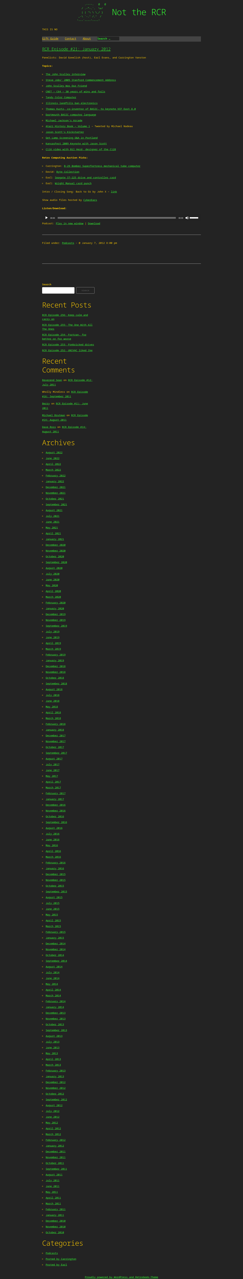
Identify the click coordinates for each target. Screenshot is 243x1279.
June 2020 (52, 579)
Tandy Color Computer (61, 97)
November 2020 (56, 550)
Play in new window (69, 223)
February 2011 (56, 1209)
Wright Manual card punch (73, 183)
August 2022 (54, 452)
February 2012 (56, 1140)
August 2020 (54, 568)
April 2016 (53, 851)
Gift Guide (50, 38)
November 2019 (56, 620)
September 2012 (56, 1099)
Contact (70, 38)
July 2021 (52, 516)
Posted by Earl (56, 1264)
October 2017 (55, 747)
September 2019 (56, 625)
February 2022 (56, 475)
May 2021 (52, 527)
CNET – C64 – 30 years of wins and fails (75, 91)
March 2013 (53, 1064)
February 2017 (56, 793)
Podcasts (68, 243)
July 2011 (52, 1180)
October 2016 (55, 816)
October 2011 (55, 1163)
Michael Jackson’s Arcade (64, 120)
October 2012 (55, 1093)
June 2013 (52, 1047)
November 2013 (56, 1018)
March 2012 (53, 1134)
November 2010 (56, 1226)
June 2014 (52, 978)
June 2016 (52, 839)
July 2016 (52, 833)
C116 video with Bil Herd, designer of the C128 (81, 149)
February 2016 (56, 862)
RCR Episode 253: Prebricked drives (68, 344)
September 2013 (56, 1030)
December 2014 (56, 943)
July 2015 (52, 903)
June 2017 (52, 770)
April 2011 (53, 1197)
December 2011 (56, 1151)
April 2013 (53, 1059)
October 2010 (55, 1232)
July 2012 (52, 1111)
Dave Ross (49, 427)
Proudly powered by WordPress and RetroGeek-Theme (121, 1277)
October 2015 (55, 885)
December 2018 (56, 666)
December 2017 (56, 735)
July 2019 (52, 631)
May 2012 (52, 1122)
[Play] (46, 218)
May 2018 (52, 706)
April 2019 (53, 643)
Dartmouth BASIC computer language (71, 114)
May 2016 (52, 845)
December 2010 (56, 1220)
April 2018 (53, 712)
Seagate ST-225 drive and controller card (85, 177)
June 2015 (52, 908)
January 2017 (55, 799)
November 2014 (56, 949)
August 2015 (54, 897)
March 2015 (53, 926)
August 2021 (54, 510)
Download (94, 223)
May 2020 (52, 585)
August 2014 (54, 966)
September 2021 (56, 504)
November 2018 (56, 672)
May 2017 (52, 776)
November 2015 (56, 880)
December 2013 (56, 1012)
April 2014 (53, 989)
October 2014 (55, 955)
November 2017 (56, 741)
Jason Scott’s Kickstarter (65, 132)
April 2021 (53, 533)
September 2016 (56, 822)
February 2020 (56, 602)
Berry (46, 403)
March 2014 (53, 995)
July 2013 (52, 1041)
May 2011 (52, 1192)
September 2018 (56, 683)
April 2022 (53, 464)
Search (46, 284)
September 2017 (56, 752)
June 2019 (52, 637)
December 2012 (56, 1082)
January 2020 (55, 608)
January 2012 (55, 1145)
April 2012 (53, 1128)
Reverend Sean (52, 380)
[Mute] (187, 218)
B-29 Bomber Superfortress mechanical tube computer (102, 166)
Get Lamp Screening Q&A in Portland (72, 137)
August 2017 (54, 758)
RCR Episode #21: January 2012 (76, 49)
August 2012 (54, 1105)
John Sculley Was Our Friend (66, 85)
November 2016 (56, 810)
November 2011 (56, 1157)
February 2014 (56, 1001)
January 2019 (55, 660)
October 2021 (55, 498)
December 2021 (56, 487)
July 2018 (52, 695)
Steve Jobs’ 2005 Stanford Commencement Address (81, 80)
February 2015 (56, 932)
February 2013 (56, 1070)
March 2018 (53, 718)
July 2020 (52, 573)
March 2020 (53, 596)
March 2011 (53, 1203)
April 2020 (53, 591)
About (87, 38)
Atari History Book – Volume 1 (68, 126)
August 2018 (54, 689)
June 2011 (52, 1186)
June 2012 (52, 1116)
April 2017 (53, 781)
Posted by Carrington (61, 1258)
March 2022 (53, 469)
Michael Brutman (53, 415)
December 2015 (56, 874)
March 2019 (53, 648)
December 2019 (56, 614)
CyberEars (90, 200)
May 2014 (52, 984)
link (114, 191)
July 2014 (52, 972)
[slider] (117, 218)
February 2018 (56, 724)
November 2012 (56, 1088)
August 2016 (54, 828)
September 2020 (56, 562)
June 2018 (52, 700)
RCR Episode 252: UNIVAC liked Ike (67, 350)
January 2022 (55, 481)
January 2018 (55, 729)
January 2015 (55, 937)
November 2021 (56, 492)
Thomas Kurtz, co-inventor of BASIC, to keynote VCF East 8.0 (91, 108)
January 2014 (55, 1007)
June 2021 (52, 521)
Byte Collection (67, 171)
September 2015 (56, 891)
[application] (121, 217)
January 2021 (55, 539)
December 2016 (56, 804)
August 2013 (54, 1036)
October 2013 (55, 1024)
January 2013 (55, 1076)
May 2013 (52, 1053)
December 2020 (56, 544)
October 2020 (55, 556)
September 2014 (56, 960)
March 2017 (53, 787)
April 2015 (53, 920)
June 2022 (52, 458)
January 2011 (55, 1215)
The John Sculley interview (65, 74)
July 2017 (52, 764)
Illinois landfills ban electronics (72, 103)
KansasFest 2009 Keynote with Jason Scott (76, 143)
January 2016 (55, 868)
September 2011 (56, 1168)
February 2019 (56, 654)
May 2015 (52, 914)
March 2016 (53, 856)
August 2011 (54, 1174)
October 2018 (55, 677)
